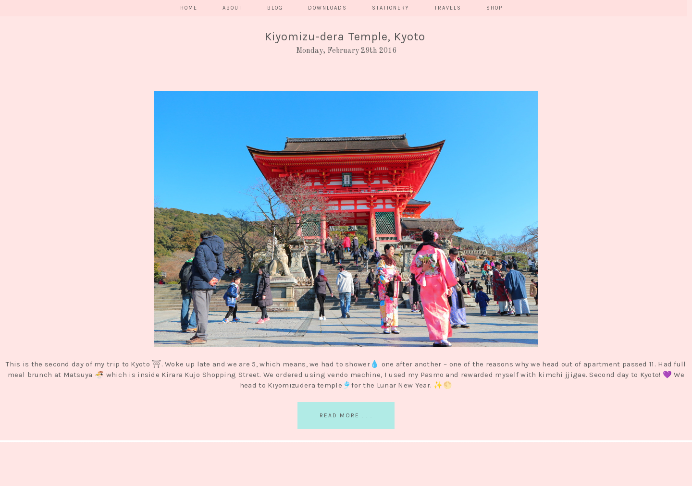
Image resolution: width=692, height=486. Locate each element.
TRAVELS (447, 8)
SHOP (494, 8)
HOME (189, 8)
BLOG (275, 8)
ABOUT (232, 8)
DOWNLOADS (327, 8)
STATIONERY (390, 8)
